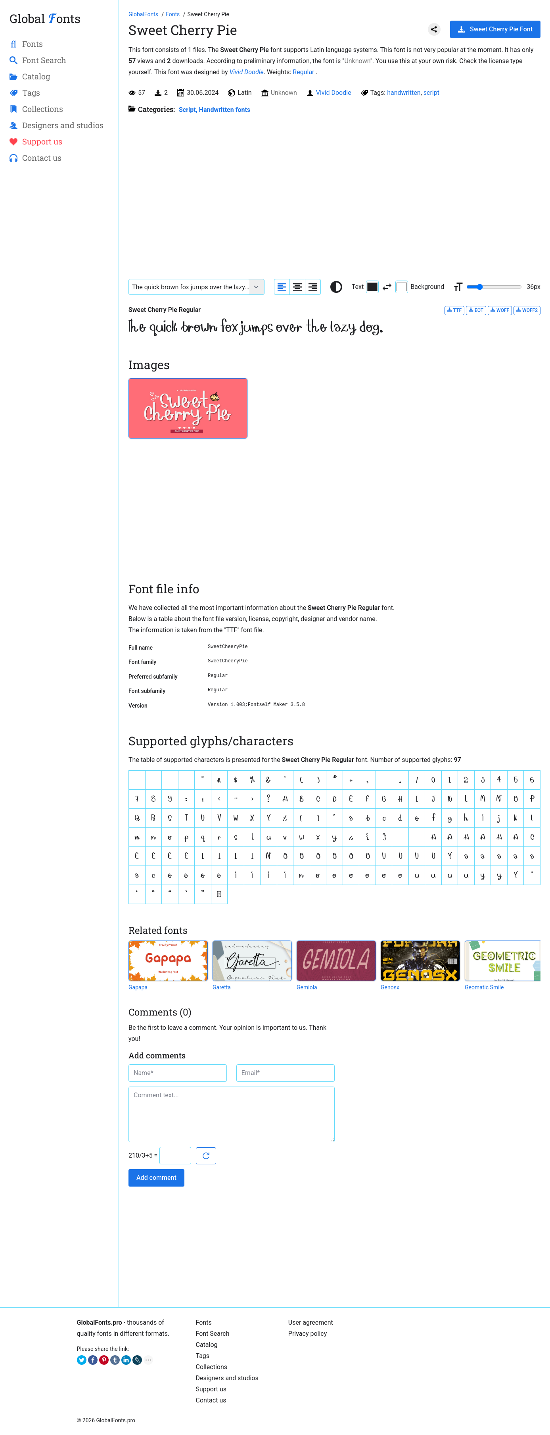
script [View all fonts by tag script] (431, 92)
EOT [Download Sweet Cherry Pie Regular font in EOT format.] (476, 310)
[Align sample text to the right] (313, 287)
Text (365, 287)
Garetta (222, 987)
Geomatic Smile (484, 987)
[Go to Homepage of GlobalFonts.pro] (143, 14)
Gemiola (307, 987)
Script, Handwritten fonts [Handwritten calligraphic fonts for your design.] (214, 109)
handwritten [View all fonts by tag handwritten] (404, 92)
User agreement (310, 1322)
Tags (203, 1356)
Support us (211, 1389)
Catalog (207, 1344)
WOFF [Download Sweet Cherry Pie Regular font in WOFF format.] (500, 310)
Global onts (45, 18)
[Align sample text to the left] (282, 287)
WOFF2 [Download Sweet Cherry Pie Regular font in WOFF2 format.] (527, 310)
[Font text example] (189, 286)
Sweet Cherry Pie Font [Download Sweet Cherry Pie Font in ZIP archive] (495, 29)
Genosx (390, 987)
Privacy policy (307, 1333)
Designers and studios (227, 1378)
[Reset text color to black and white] (336, 287)
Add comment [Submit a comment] (156, 1177)
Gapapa (138, 987)
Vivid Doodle (246, 72)
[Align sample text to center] (297, 287)
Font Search (213, 1333)
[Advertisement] (59, 298)
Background (419, 287)
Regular (304, 72)
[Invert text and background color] (387, 287)
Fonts (204, 1322)
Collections (212, 1367)
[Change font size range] (494, 287)
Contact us (211, 1400)
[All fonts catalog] (173, 14)
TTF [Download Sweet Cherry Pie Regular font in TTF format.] (454, 310)
